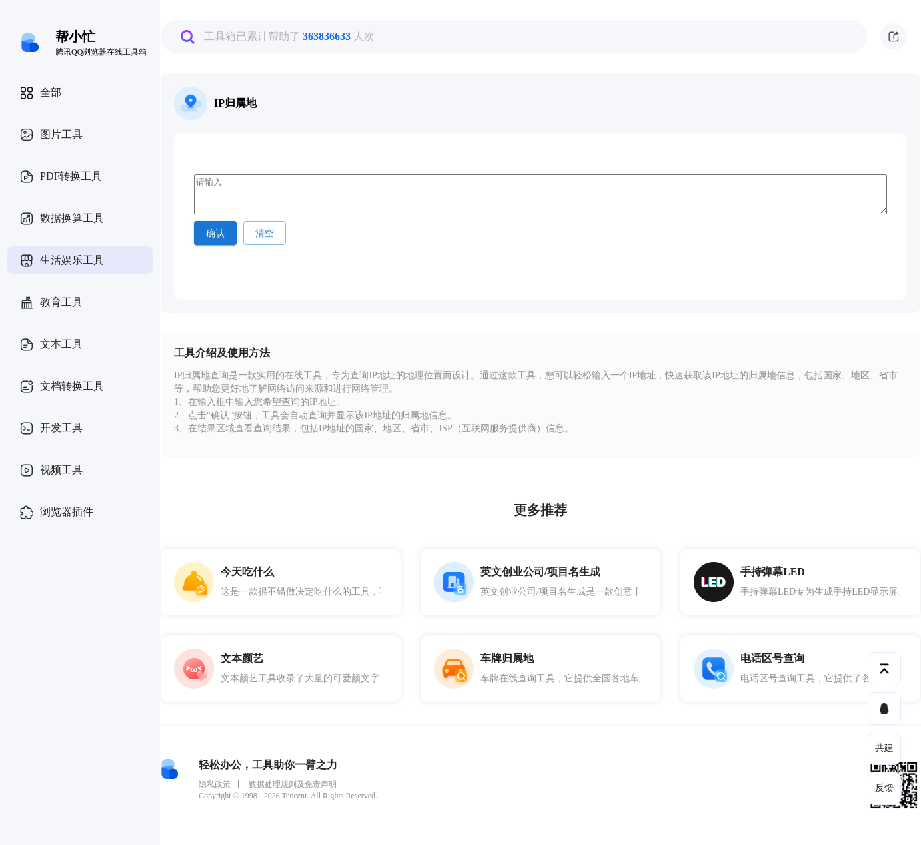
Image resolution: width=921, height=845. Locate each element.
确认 (215, 233)
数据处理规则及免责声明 (293, 784)
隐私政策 (215, 784)
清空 (264, 233)
